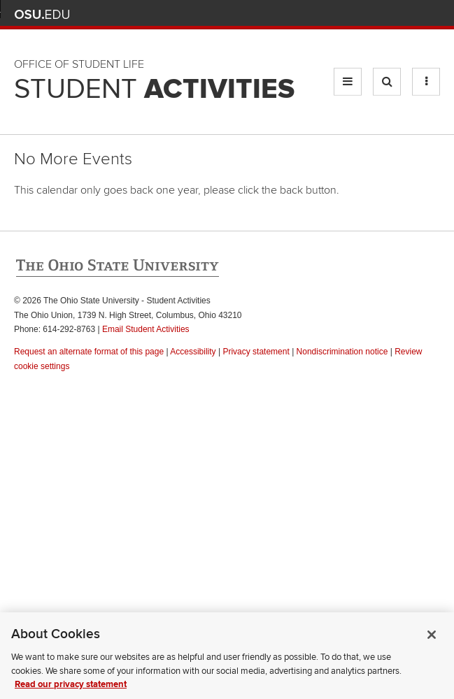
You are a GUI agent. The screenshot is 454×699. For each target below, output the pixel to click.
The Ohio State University (42, 14)
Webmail (412, 14)
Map (370, 14)
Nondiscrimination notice (342, 351)
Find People (391, 14)
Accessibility (192, 351)
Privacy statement (255, 351)
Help (329, 14)
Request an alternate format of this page (89, 351)
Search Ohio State (432, 14)
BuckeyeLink (349, 14)
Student (154, 89)
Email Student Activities (146, 329)
